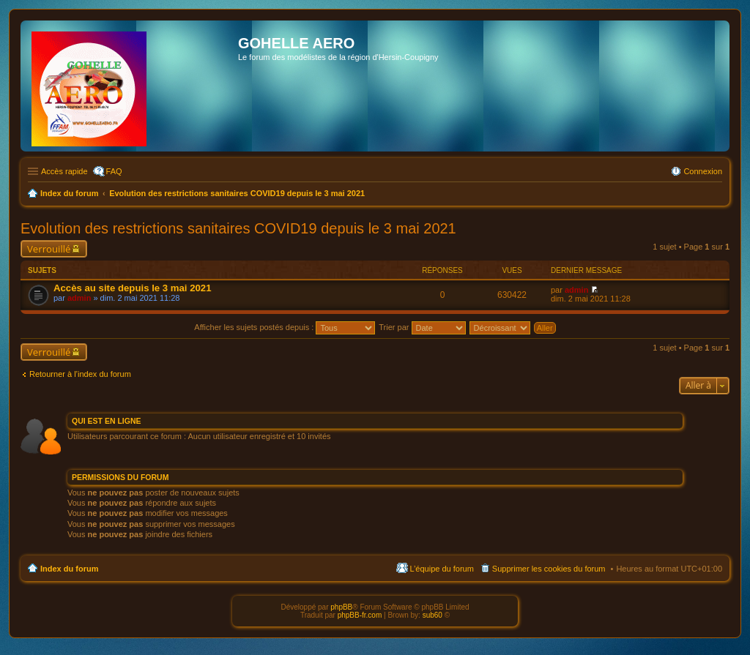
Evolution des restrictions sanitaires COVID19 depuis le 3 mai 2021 (238, 228)
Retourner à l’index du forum (80, 374)
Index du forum (69, 568)
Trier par (422, 327)
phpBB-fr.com (360, 615)
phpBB (341, 607)
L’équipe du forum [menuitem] (441, 568)
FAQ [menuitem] (114, 171)
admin (79, 297)
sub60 (432, 615)
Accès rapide (64, 171)
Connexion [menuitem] (702, 171)
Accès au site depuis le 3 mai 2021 (132, 287)
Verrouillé (48, 248)
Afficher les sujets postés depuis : (284, 327)
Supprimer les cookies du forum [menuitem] (549, 568)
